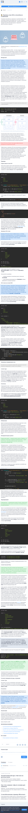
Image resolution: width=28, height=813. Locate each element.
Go (2, 744)
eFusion (4, 10)
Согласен (24, 809)
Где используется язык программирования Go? (12, 726)
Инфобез (7, 744)
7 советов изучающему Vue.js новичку (10, 733)
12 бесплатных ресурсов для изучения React (11, 731)
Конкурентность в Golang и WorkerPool (10, 728)
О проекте (3, 804)
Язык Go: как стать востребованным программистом (13, 729)
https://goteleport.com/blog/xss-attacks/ (10, 737)
